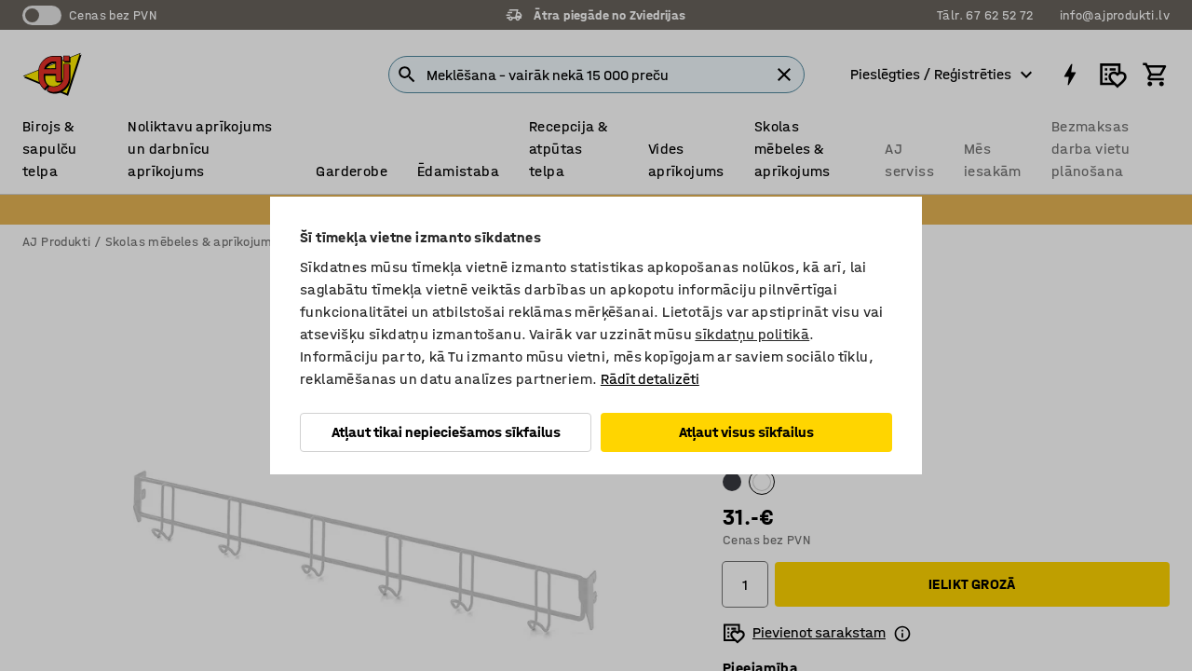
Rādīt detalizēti (650, 379)
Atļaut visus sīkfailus (746, 432)
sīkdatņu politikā (752, 334)
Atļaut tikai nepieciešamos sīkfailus (446, 432)
